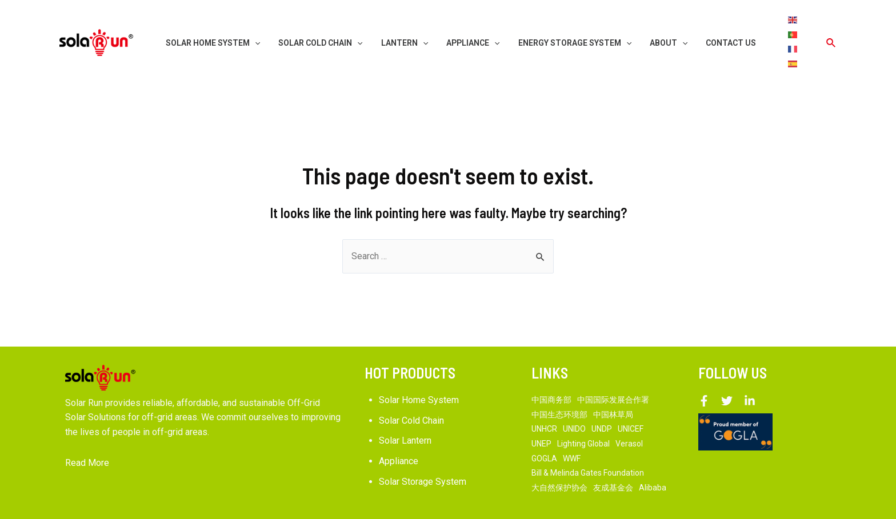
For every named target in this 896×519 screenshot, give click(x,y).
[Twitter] (727, 371)
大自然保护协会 (559, 458)
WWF (572, 428)
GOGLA (544, 428)
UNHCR (544, 399)
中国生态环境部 (559, 385)
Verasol (629, 414)
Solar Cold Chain (411, 391)
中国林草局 (613, 385)
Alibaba (652, 458)
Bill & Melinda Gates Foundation (587, 443)
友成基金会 (613, 458)
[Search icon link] (831, 28)
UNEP (541, 414)
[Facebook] (704, 371)
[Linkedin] (749, 371)
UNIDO (574, 399)
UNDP (601, 399)
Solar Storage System (422, 451)
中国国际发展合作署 (613, 370)
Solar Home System (419, 370)
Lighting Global (583, 414)
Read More (87, 433)
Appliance (398, 432)
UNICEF (630, 399)
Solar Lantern (405, 411)
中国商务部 (551, 370)
